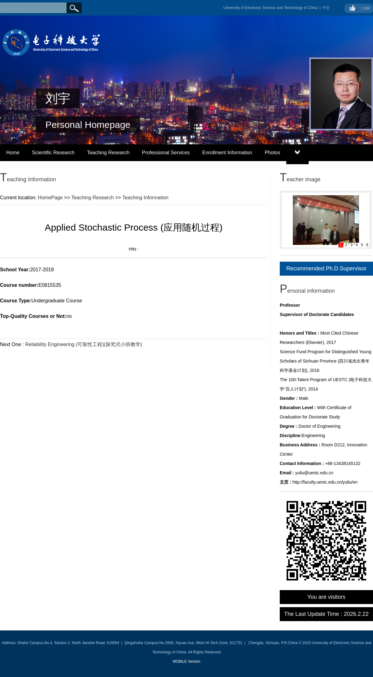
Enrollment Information (227, 152)
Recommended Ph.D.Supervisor (326, 268)
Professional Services (166, 152)
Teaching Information (145, 197)
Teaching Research (108, 152)
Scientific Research (53, 152)
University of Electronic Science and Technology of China (270, 8)
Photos (272, 152)
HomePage (50, 197)
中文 (326, 8)
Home (13, 152)
